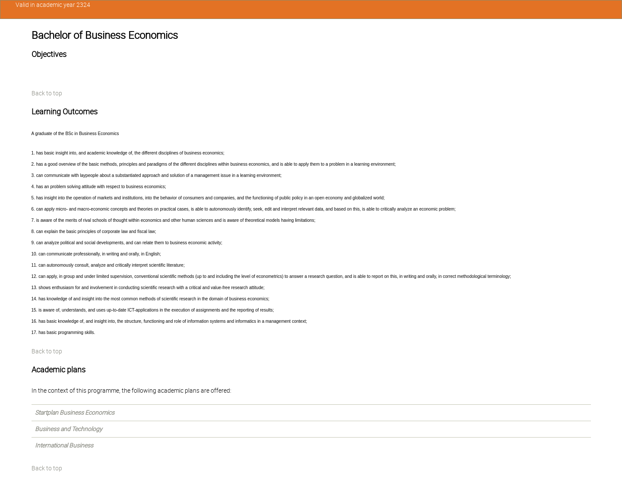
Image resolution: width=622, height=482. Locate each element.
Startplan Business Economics (74, 412)
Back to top (47, 93)
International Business (64, 445)
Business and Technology (68, 428)
